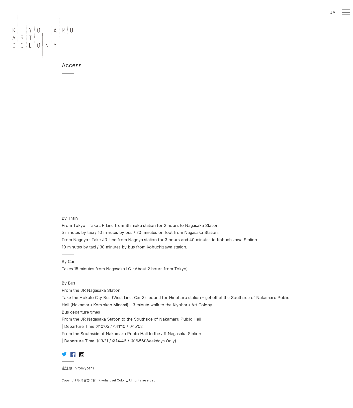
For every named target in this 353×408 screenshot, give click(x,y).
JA (332, 12)
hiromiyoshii (84, 368)
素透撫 (67, 368)
